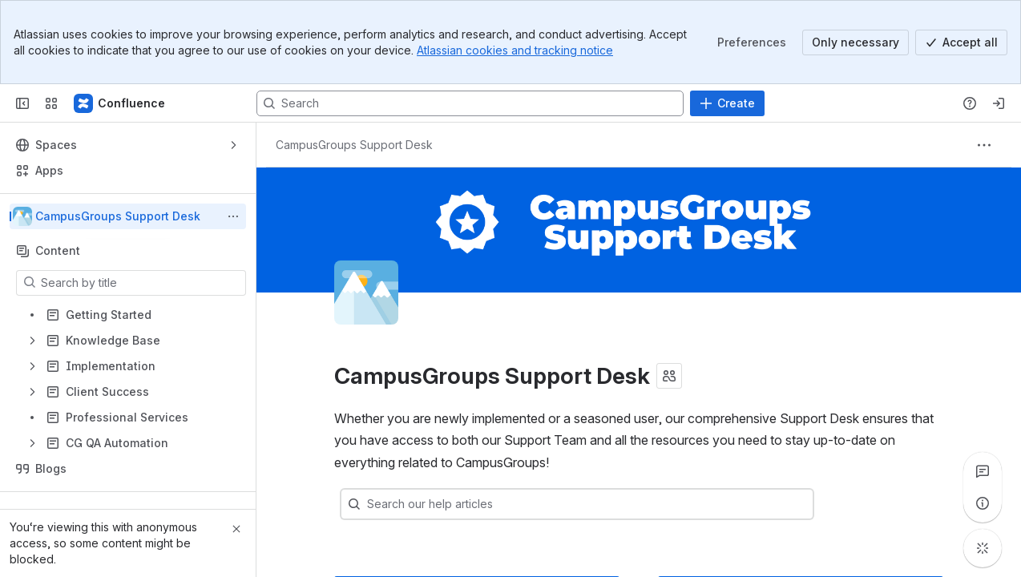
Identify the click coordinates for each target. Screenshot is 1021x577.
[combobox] (601, 504)
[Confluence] (120, 103)
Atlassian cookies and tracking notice (515, 50)
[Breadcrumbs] (354, 145)
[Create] (727, 103)
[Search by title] (140, 283)
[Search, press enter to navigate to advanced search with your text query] (470, 103)
